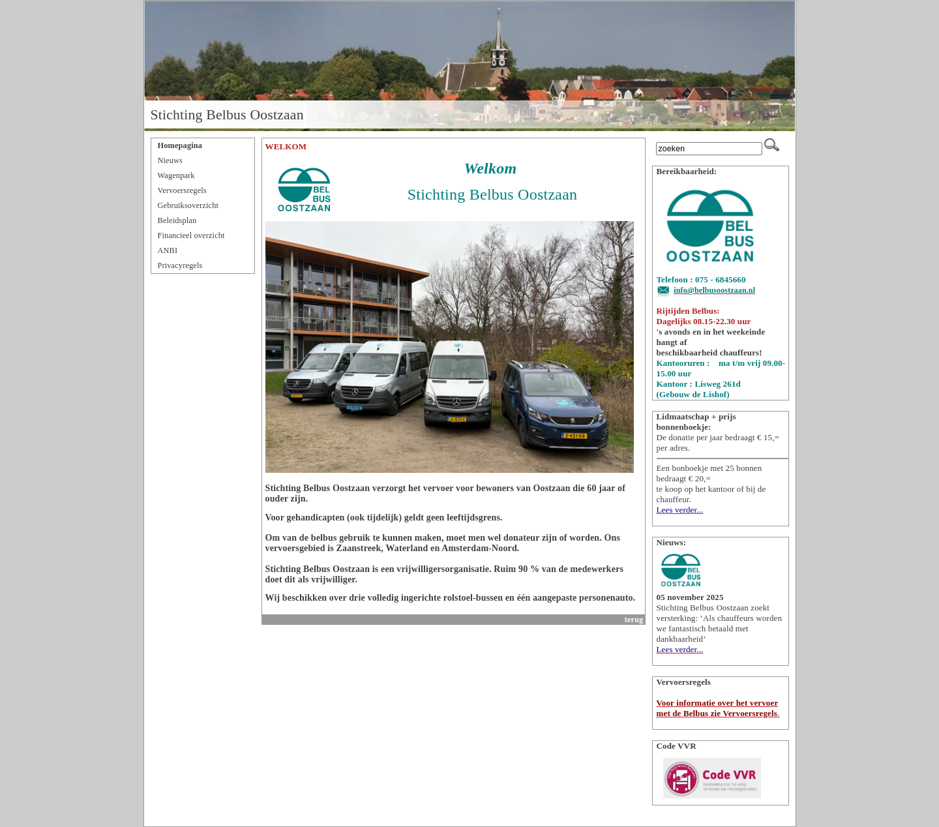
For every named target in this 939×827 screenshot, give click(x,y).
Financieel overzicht (191, 235)
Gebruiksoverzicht (188, 205)
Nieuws (170, 160)
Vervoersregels (182, 190)
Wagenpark (176, 175)
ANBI (168, 250)
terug (634, 619)
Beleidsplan (177, 220)
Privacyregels (180, 265)
